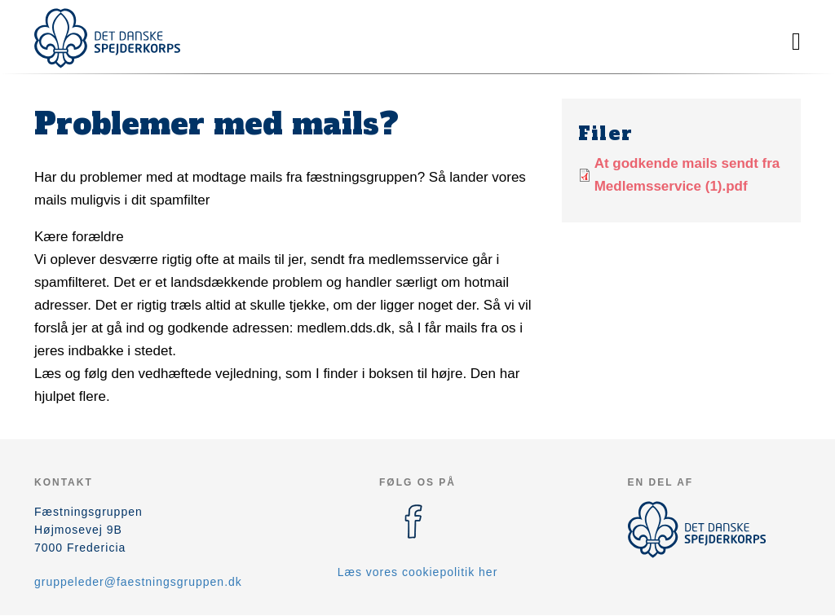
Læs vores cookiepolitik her (418, 572)
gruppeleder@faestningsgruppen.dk (138, 581)
